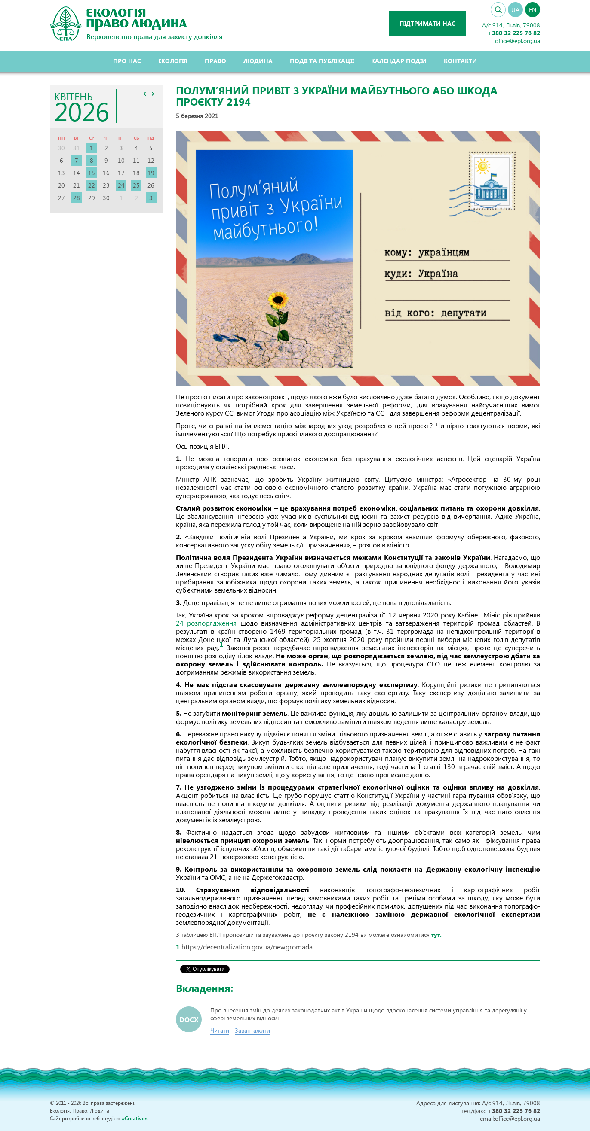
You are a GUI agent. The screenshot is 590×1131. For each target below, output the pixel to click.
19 (151, 173)
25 (136, 185)
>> (153, 93)
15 (91, 173)
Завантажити (252, 1030)
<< (144, 93)
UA (515, 10)
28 (76, 198)
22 (91, 185)
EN (532, 10)
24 (121, 185)
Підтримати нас (427, 23)
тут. (436, 934)
